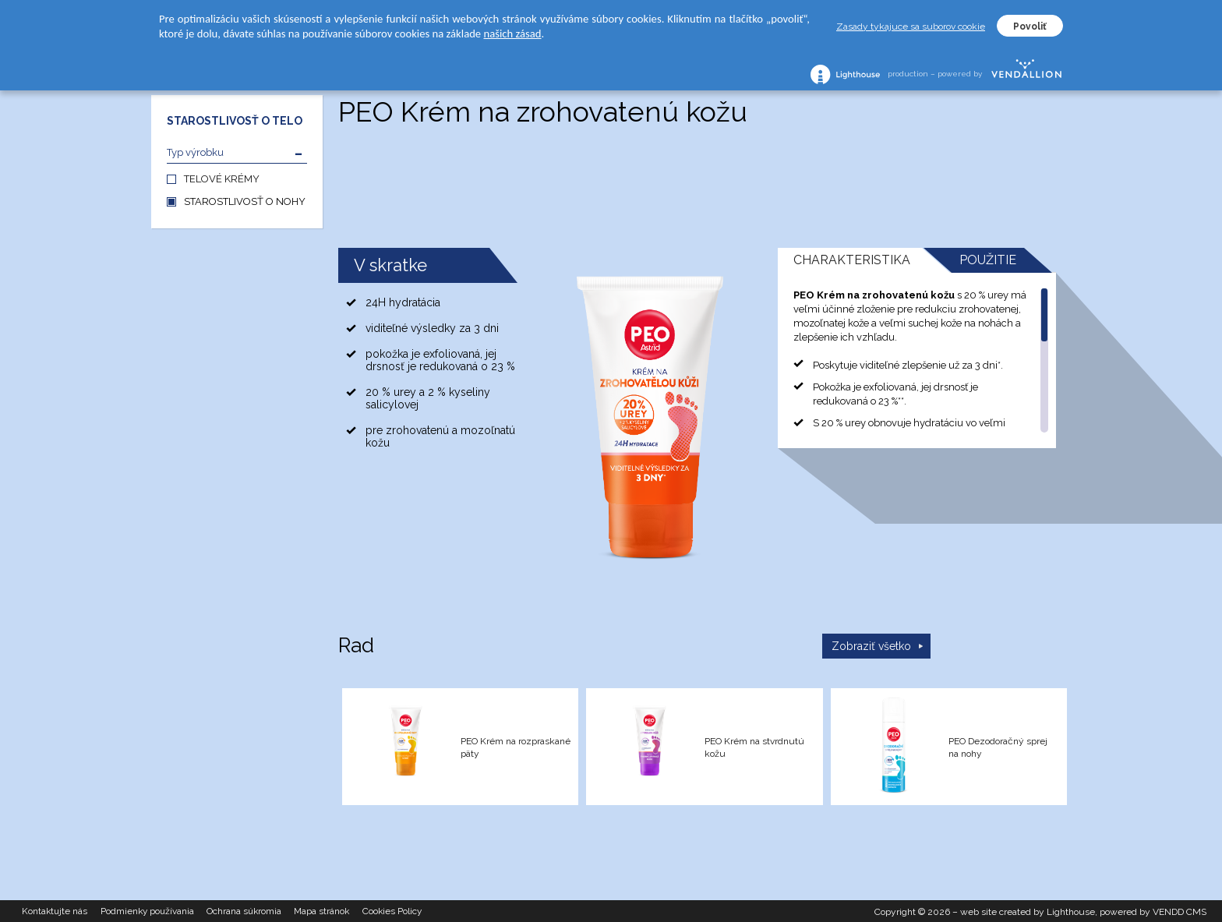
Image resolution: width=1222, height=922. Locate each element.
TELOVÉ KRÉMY (222, 179)
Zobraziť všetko (871, 646)
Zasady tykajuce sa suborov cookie (910, 26)
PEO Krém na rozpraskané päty (515, 747)
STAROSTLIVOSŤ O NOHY (245, 201)
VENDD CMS (1179, 910)
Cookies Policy (412, 910)
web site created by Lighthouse (1027, 910)
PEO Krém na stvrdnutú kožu (754, 747)
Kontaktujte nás (56, 910)
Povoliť (1030, 26)
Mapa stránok (337, 910)
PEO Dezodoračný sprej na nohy (997, 747)
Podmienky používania (154, 910)
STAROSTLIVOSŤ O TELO (234, 121)
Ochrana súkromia (255, 910)
